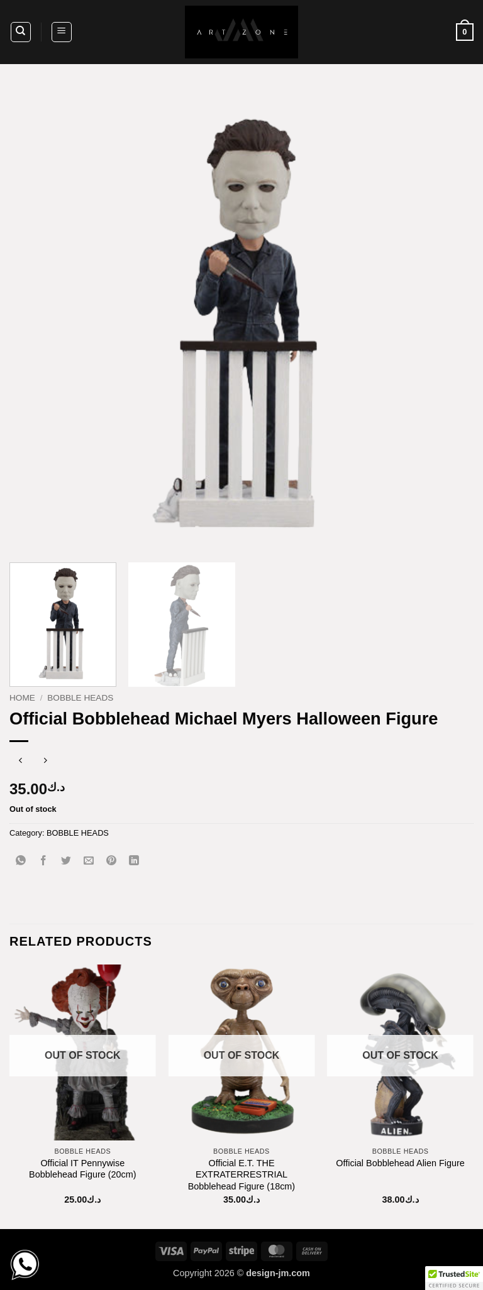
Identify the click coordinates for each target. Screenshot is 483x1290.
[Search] (21, 32)
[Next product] (20, 762)
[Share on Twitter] (66, 861)
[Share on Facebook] (43, 861)
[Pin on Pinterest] (111, 861)
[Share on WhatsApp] (21, 861)
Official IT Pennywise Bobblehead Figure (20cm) (82, 1169)
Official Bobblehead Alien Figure (400, 1163)
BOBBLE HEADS (80, 697)
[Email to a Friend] (89, 861)
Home (22, 697)
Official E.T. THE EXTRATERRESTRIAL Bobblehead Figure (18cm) (241, 1174)
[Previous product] (45, 762)
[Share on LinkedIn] (134, 861)
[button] (62, 32)
